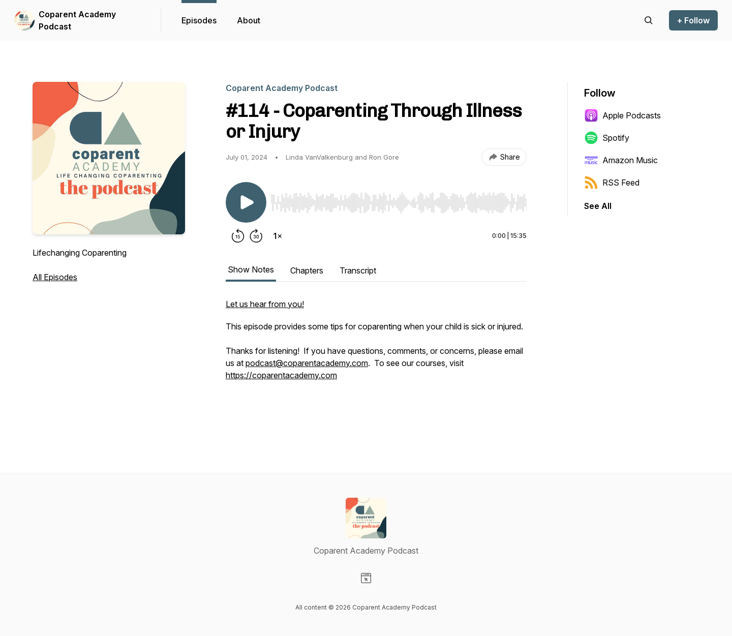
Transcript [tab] (358, 270)
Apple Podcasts (622, 115)
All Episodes (55, 277)
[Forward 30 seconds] (256, 236)
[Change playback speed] (277, 236)
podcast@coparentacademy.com (307, 363)
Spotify (606, 138)
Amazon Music (621, 160)
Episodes (199, 20)
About (248, 20)
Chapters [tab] (306, 270)
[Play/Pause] (246, 202)
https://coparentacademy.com (281, 375)
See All (598, 206)
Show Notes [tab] (251, 269)
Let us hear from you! (265, 304)
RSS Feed (611, 182)
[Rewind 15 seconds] (238, 236)
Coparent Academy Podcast (77, 20)
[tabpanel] (376, 357)
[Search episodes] (649, 20)
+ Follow (693, 20)
